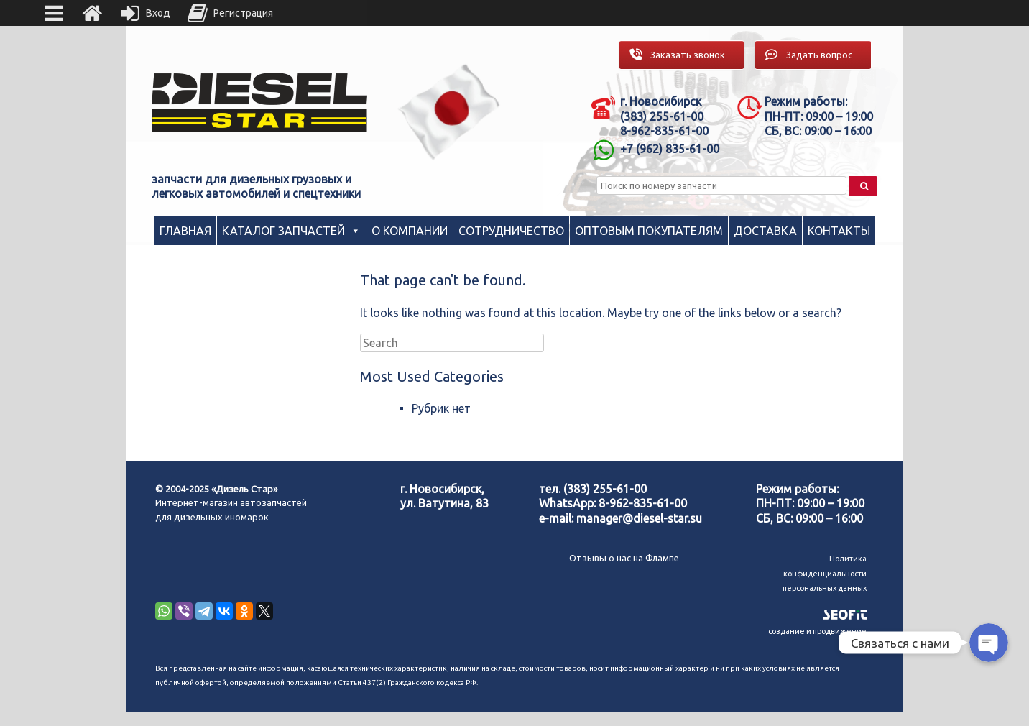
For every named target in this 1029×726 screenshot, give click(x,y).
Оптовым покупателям (649, 230)
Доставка (765, 230)
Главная (185, 230)
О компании (410, 230)
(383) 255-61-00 (605, 488)
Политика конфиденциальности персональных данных (825, 573)
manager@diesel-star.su (639, 518)
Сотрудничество (511, 230)
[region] (449, 112)
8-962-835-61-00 (643, 503)
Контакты (839, 230)
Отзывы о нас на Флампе (624, 558)
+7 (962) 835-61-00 (669, 148)
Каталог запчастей (283, 230)
